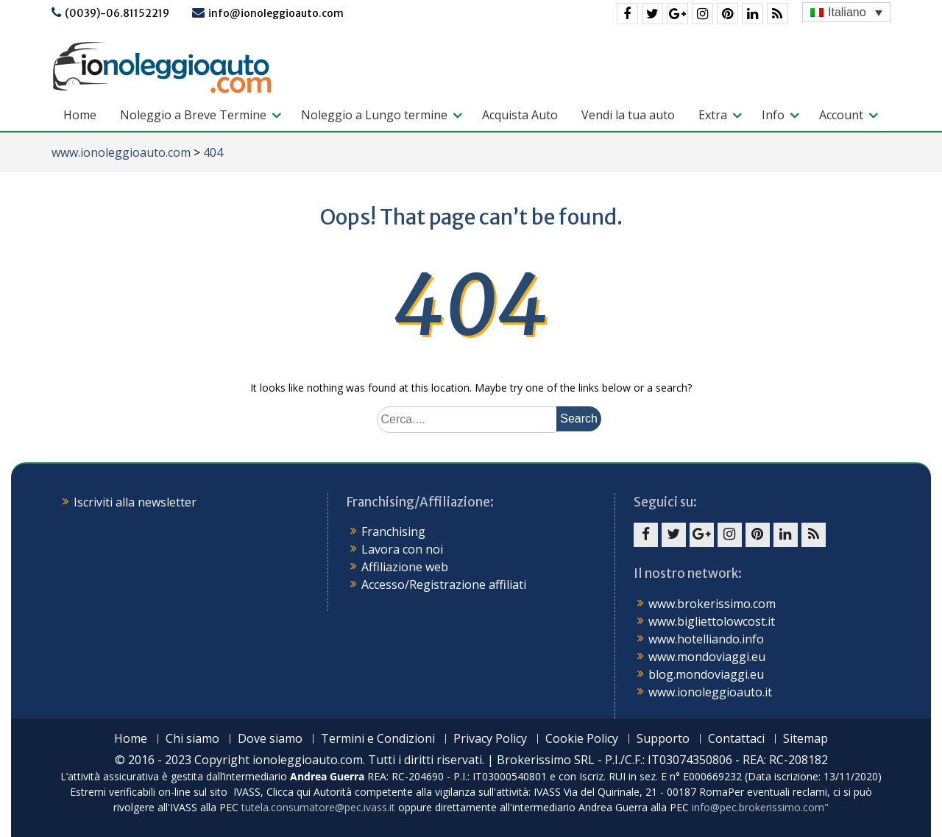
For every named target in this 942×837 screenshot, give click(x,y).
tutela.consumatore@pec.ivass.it (318, 807)
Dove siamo (270, 739)
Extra (712, 115)
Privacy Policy (490, 739)
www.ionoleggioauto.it (710, 692)
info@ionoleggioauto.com (276, 13)
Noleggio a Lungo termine (374, 115)
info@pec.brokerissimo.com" (760, 807)
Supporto (663, 739)
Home (79, 115)
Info (773, 115)
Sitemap (805, 739)
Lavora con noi (402, 549)
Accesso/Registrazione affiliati (443, 584)
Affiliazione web (404, 567)
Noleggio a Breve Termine (193, 115)
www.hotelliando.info (706, 639)
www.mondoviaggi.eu (706, 657)
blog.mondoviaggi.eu (706, 674)
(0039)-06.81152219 (117, 13)
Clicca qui (288, 792)
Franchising (393, 531)
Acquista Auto (520, 115)
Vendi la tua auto (628, 115)
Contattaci (736, 739)
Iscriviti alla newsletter (135, 502)
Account (841, 115)
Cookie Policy (581, 739)
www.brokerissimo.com (712, 604)
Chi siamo (192, 739)
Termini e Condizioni (378, 739)
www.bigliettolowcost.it (711, 621)
